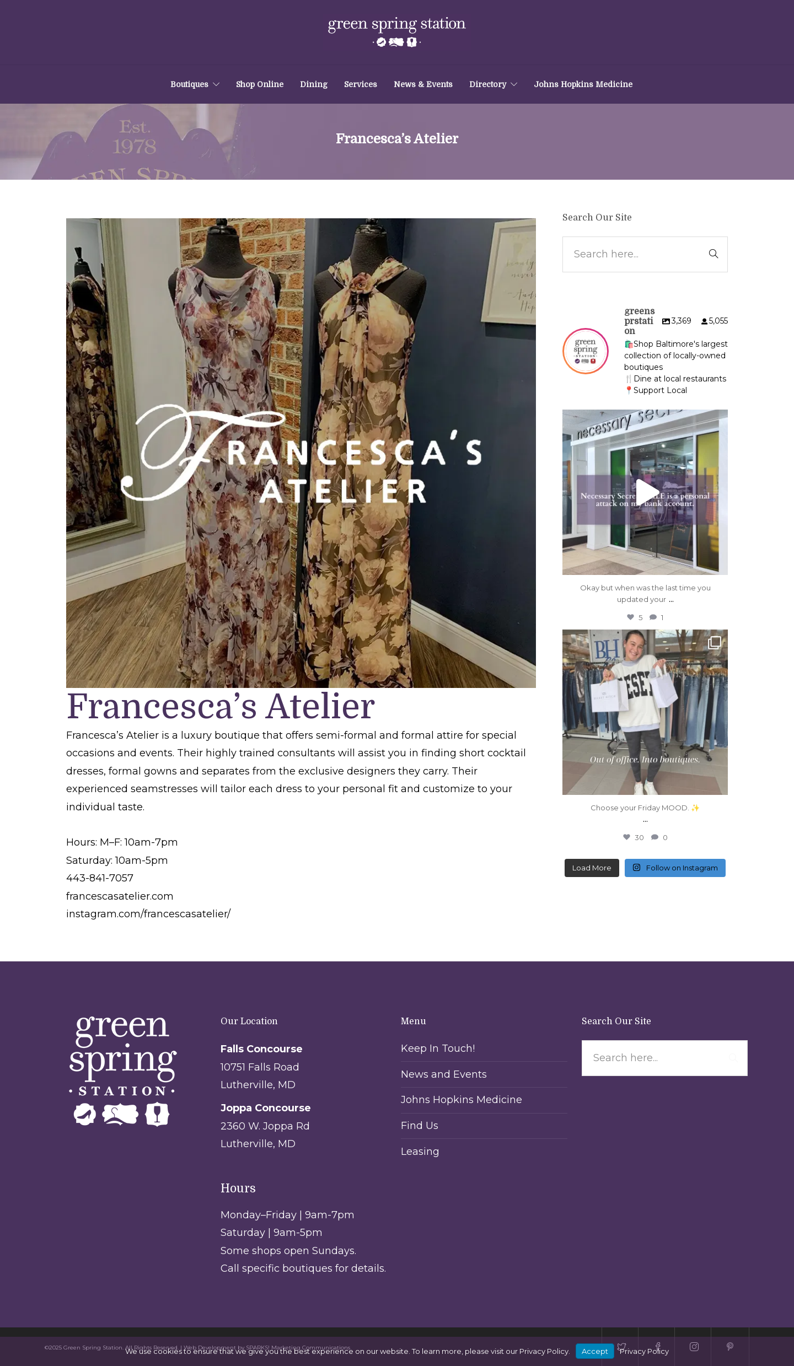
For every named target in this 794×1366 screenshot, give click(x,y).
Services (360, 84)
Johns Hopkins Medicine (583, 84)
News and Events (444, 1074)
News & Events (423, 84)
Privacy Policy (644, 1351)
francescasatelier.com (120, 896)
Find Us (419, 1126)
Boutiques (189, 84)
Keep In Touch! (438, 1048)
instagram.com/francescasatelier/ (148, 914)
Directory (487, 84)
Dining (314, 84)
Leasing (420, 1151)
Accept (595, 1351)
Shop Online (259, 84)
